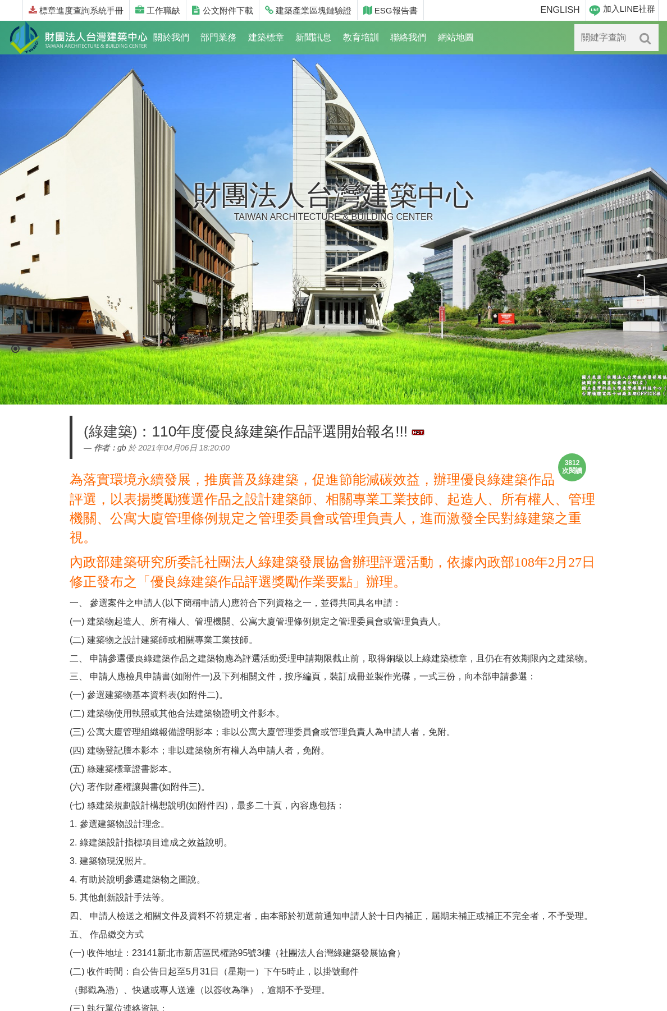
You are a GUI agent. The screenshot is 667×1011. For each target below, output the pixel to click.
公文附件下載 (222, 10)
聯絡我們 (408, 37)
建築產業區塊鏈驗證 (308, 10)
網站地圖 (456, 37)
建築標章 (266, 37)
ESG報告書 (390, 10)
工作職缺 (157, 10)
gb (121, 447)
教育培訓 (361, 37)
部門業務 (218, 37)
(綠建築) (110, 431)
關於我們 (171, 37)
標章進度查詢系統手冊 (76, 10)
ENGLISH (559, 10)
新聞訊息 (313, 37)
